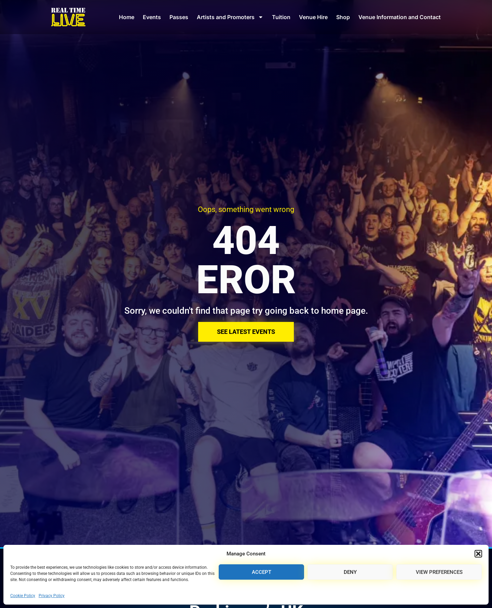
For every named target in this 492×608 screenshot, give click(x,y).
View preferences (439, 572)
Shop (343, 17)
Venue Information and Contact (399, 17)
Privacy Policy (52, 595)
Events (152, 17)
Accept (261, 572)
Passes (178, 17)
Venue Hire (313, 17)
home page (343, 311)
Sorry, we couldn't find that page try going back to (222, 311)
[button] (478, 553)
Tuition (281, 17)
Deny (350, 572)
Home (126, 17)
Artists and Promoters (230, 17)
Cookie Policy (22, 595)
